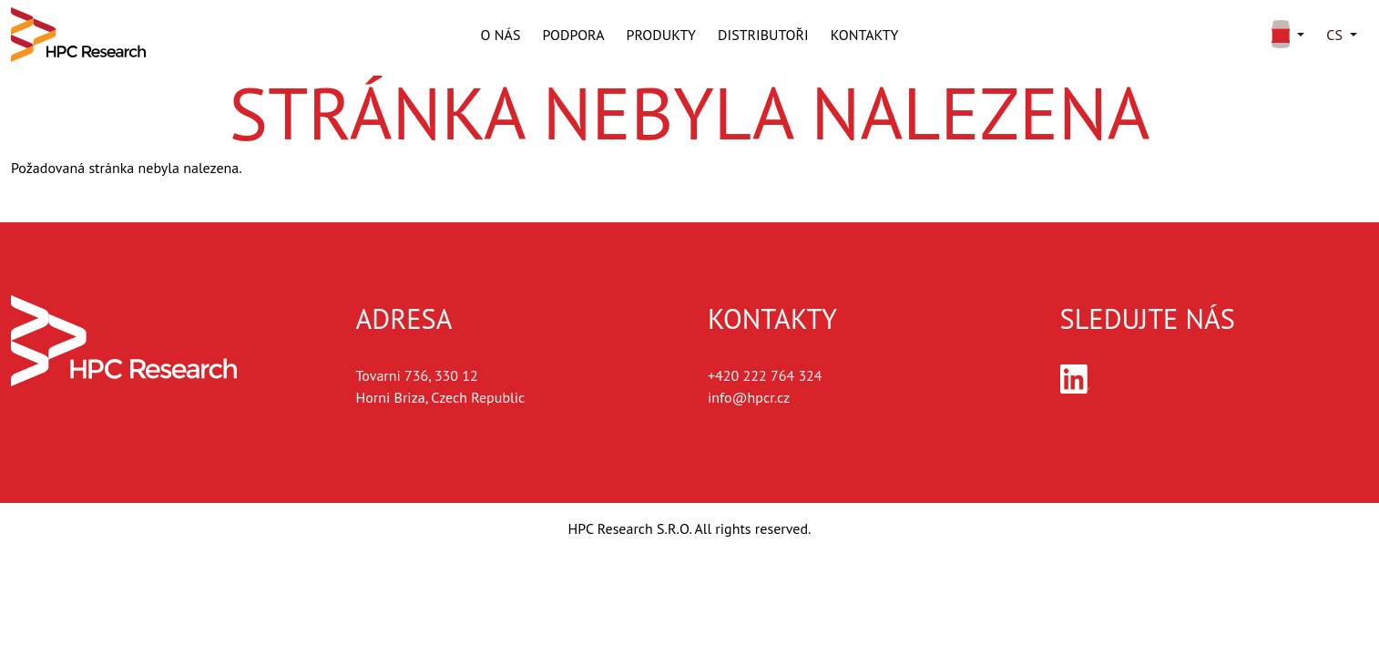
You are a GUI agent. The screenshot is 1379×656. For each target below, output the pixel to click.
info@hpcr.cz (749, 397)
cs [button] (1334, 35)
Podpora (573, 35)
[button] (1285, 35)
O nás (501, 35)
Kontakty (865, 35)
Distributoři (763, 35)
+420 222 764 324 (765, 375)
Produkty (661, 35)
